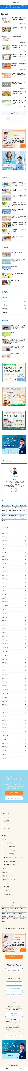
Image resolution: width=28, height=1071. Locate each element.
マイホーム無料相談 (9, 846)
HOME (3, 810)
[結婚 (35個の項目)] (3, 513)
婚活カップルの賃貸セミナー (12, 861)
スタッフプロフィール (10, 832)
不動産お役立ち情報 (14, 989)
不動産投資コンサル (9, 865)
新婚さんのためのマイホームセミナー (14, 857)
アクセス (6, 824)
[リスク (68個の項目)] (23, 508)
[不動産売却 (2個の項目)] (23, 518)
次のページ (14, 113)
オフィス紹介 (7, 828)
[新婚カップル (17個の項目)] (22, 513)
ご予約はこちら (14, 793)
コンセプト (7, 817)
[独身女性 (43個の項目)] (15, 510)
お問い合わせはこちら (14, 798)
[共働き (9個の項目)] (4, 515)
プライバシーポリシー (7, 876)
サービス (3, 839)
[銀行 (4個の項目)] (3, 518)
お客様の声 (7, 894)
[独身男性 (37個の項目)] (23, 510)
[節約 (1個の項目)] (14, 520)
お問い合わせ (5, 872)
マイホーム (7, 883)
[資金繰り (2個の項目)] (15, 518)
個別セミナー (5, 868)
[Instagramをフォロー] (16, 491)
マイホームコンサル (9, 850)
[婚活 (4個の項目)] (24, 515)
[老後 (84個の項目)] (17, 508)
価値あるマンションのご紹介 (14, 994)
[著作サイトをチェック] (12, 491)
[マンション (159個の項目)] (15, 505)
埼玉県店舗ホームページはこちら (14, 1014)
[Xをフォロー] (14, 491)
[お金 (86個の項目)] (11, 508)
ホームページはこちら (14, 1035)
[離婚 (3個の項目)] (9, 518)
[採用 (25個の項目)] (9, 513)
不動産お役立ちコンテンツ (8, 879)
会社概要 (6, 821)
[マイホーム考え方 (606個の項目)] (6, 505)
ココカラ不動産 (14, 476)
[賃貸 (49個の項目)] (9, 510)
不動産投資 (7, 887)
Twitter (14, 983)
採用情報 (3, 835)
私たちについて (5, 813)
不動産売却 (7, 890)
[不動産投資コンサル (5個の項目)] (14, 515)
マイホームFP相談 (9, 854)
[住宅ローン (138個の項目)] (23, 505)
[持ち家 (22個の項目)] (15, 513)
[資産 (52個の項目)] (4, 510)
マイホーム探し (8, 843)
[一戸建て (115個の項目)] (5, 508)
